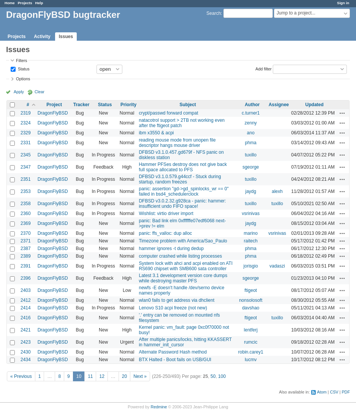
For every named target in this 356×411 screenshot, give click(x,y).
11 (90, 376)
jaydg (250, 191)
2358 (26, 203)
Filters (21, 60)
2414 (26, 308)
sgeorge (250, 167)
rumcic (250, 342)
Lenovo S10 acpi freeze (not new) (173, 308)
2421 (26, 330)
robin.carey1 (250, 352)
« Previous (21, 376)
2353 (26, 191)
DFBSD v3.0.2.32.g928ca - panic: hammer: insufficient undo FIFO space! (182, 203)
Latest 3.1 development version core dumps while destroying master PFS (183, 278)
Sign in (343, 3)
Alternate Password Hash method (173, 352)
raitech (251, 241)
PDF (346, 392)
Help (39, 3)
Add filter (263, 68)
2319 (26, 113)
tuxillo (251, 155)
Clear (39, 91)
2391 (26, 266)
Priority (128, 104)
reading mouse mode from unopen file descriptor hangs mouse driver (177, 142)
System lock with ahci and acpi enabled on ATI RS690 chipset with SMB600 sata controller (186, 266)
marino (251, 233)
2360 (26, 213)
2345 (26, 155)
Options (23, 78)
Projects (25, 3)
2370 (26, 233)
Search (213, 13)
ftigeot (251, 290)
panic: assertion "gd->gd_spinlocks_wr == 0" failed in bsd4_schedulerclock (183, 191)
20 (124, 376)
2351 (26, 179)
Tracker (81, 104)
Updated (314, 104)
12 (101, 376)
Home (10, 3)
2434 (26, 359)
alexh (277, 191)
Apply (19, 91)
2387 (26, 248)
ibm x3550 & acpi (156, 132)
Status (23, 68)
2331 (26, 142)
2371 (26, 241)
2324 (26, 123)
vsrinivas (251, 213)
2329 (26, 132)
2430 (26, 352)
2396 (26, 278)
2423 (26, 342)
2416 (26, 317)
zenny (251, 123)
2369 (26, 223)
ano (251, 132)
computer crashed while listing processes (180, 256)
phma (250, 142)
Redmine (158, 407)
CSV (334, 392)
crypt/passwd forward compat (168, 113)
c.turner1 (250, 113)
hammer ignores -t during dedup (171, 248)
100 (222, 376)
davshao (250, 308)
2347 (26, 167)
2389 (26, 256)
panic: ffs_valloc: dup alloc (165, 233)
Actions (342, 113)
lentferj (251, 330)
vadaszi (277, 266)
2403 (26, 290)
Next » (140, 376)
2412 (26, 300)
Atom (321, 392)
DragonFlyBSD (53, 113)
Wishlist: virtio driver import (166, 213)
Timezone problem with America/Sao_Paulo (183, 241)
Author (252, 104)
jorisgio (251, 266)
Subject (187, 104)
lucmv (250, 359)
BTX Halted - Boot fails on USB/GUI (175, 359)
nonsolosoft (250, 300)
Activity (42, 36)
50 (212, 376)
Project (54, 104)
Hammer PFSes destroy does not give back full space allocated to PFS (182, 167)
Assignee (279, 104)
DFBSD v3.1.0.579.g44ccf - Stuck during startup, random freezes (180, 179)
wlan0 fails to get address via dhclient (176, 300)
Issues (66, 36)
